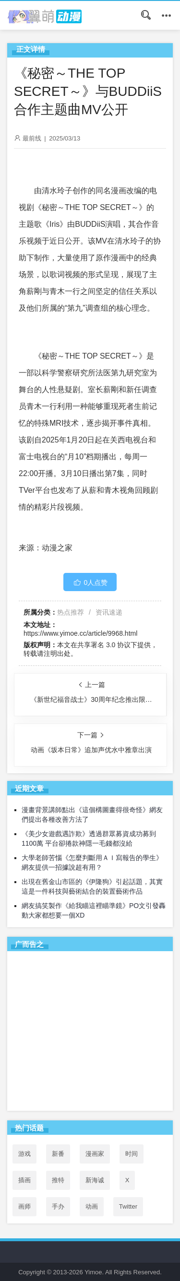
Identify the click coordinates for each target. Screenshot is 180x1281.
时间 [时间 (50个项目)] (131, 1153)
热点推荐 (70, 612)
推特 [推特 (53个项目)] (58, 1180)
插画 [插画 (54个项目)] (24, 1180)
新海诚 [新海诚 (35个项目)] (94, 1180)
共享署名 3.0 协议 (104, 645)
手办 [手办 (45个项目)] (58, 1206)
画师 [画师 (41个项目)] (24, 1206)
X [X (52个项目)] (127, 1180)
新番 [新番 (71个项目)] (58, 1153)
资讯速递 (109, 612)
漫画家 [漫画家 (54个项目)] (94, 1153)
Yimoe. (94, 1272)
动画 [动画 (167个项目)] (91, 1206)
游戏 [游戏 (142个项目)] (24, 1153)
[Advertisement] (90, 1033)
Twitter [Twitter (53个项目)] (128, 1206)
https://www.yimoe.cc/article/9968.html (80, 633)
